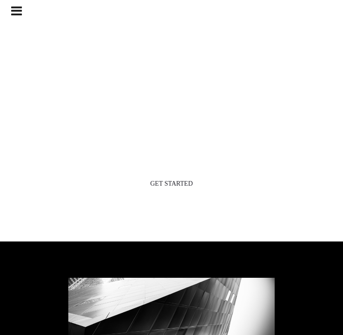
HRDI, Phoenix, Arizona (171, 21)
